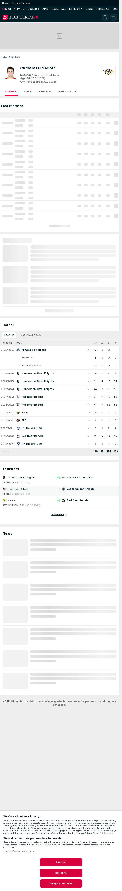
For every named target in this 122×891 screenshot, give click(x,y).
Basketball (59, 9)
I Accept (61, 862)
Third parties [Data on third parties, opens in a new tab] (106, 833)
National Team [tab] (30, 335)
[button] (105, 17)
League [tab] (9, 335)
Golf (115, 9)
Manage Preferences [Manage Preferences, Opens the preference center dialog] (61, 883)
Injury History (67, 91)
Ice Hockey (75, 9)
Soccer (32, 9)
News (27, 91)
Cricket (90, 9)
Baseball (103, 9)
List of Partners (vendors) (19, 851)
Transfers (44, 91)
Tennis (44, 9)
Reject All (61, 872)
